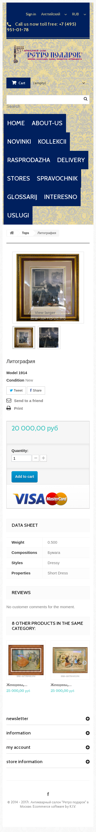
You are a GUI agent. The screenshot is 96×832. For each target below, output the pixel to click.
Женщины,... (16, 684)
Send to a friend (28, 400)
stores (18, 178)
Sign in (31, 14)
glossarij (22, 197)
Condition (15, 380)
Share (35, 390)
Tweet (16, 390)
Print (18, 408)
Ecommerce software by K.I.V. (54, 806)
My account (18, 747)
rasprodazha (28, 160)
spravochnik (57, 178)
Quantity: (20, 450)
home (16, 123)
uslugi (18, 215)
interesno (60, 197)
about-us (47, 123)
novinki (19, 141)
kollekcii (52, 141)
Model (11, 373)
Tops (25, 233)
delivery (71, 160)
